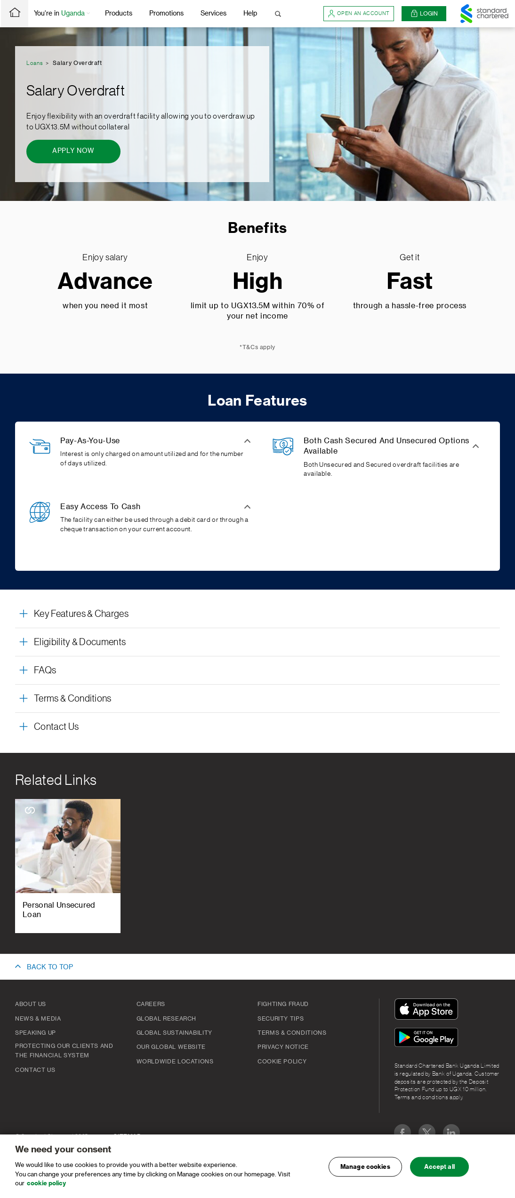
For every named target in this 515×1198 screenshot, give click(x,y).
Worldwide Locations (175, 1061)
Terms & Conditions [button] (73, 698)
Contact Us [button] (56, 727)
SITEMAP (127, 1136)
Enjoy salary (105, 257)
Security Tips (281, 1019)
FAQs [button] (45, 670)
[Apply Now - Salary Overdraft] (73, 151)
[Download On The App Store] (428, 1010)
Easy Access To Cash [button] (100, 507)
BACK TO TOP (50, 967)
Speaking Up (35, 1033)
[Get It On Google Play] (428, 1039)
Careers (151, 1004)
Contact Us (35, 1070)
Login (424, 14)
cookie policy (46, 1187)
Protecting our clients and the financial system (64, 1050)
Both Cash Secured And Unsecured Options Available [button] (386, 446)
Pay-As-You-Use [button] (90, 441)
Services (213, 13)
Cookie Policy (282, 1061)
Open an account (359, 13)
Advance (105, 282)
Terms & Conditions (292, 1033)
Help (250, 13)
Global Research (167, 1019)
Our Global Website (171, 1047)
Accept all (439, 1171)
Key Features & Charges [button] (81, 614)
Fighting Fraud (283, 1004)
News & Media (38, 1019)
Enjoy (257, 257)
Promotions (166, 13)
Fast (410, 282)
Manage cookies (365, 1171)
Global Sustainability (174, 1033)
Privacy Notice (283, 1047)
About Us (30, 1004)
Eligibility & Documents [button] (80, 642)
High (258, 282)
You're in (63, 13)
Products (118, 13)
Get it (409, 257)
